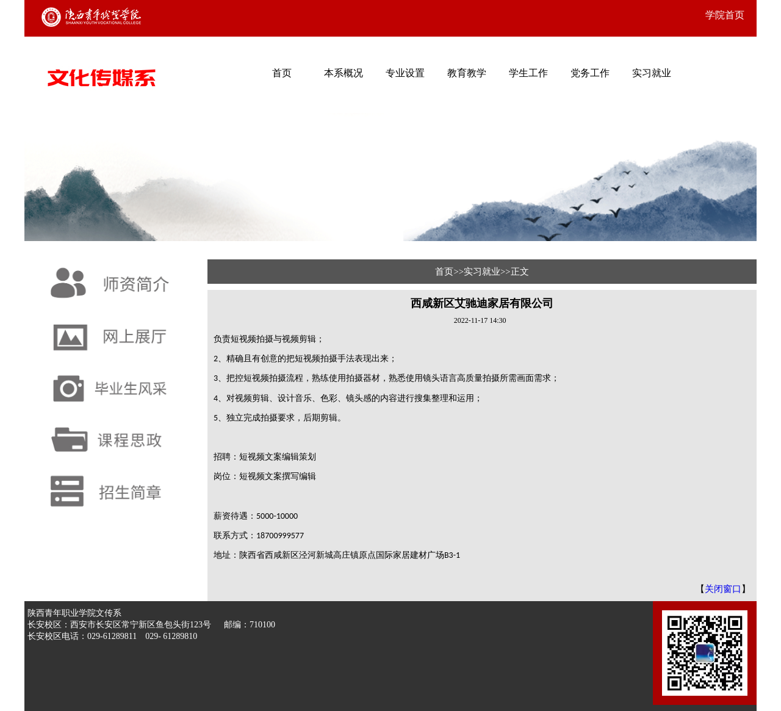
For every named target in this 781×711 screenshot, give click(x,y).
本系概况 (343, 73)
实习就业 (651, 73)
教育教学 (466, 73)
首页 (282, 73)
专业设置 (405, 73)
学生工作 (528, 73)
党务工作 (590, 73)
